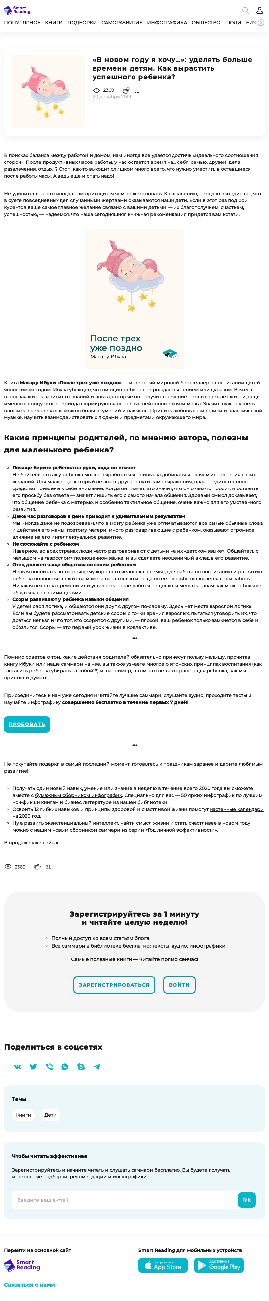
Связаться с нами (29, 1285)
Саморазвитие (121, 23)
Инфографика (167, 23)
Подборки (82, 23)
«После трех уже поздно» (89, 383)
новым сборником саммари (86, 830)
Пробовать (27, 724)
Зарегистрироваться (114, 985)
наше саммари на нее (73, 664)
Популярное (22, 23)
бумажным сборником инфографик (78, 795)
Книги (54, 23)
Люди (233, 23)
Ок (247, 1200)
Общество (206, 23)
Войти (179, 985)
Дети (50, 1115)
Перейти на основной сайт (37, 1250)
